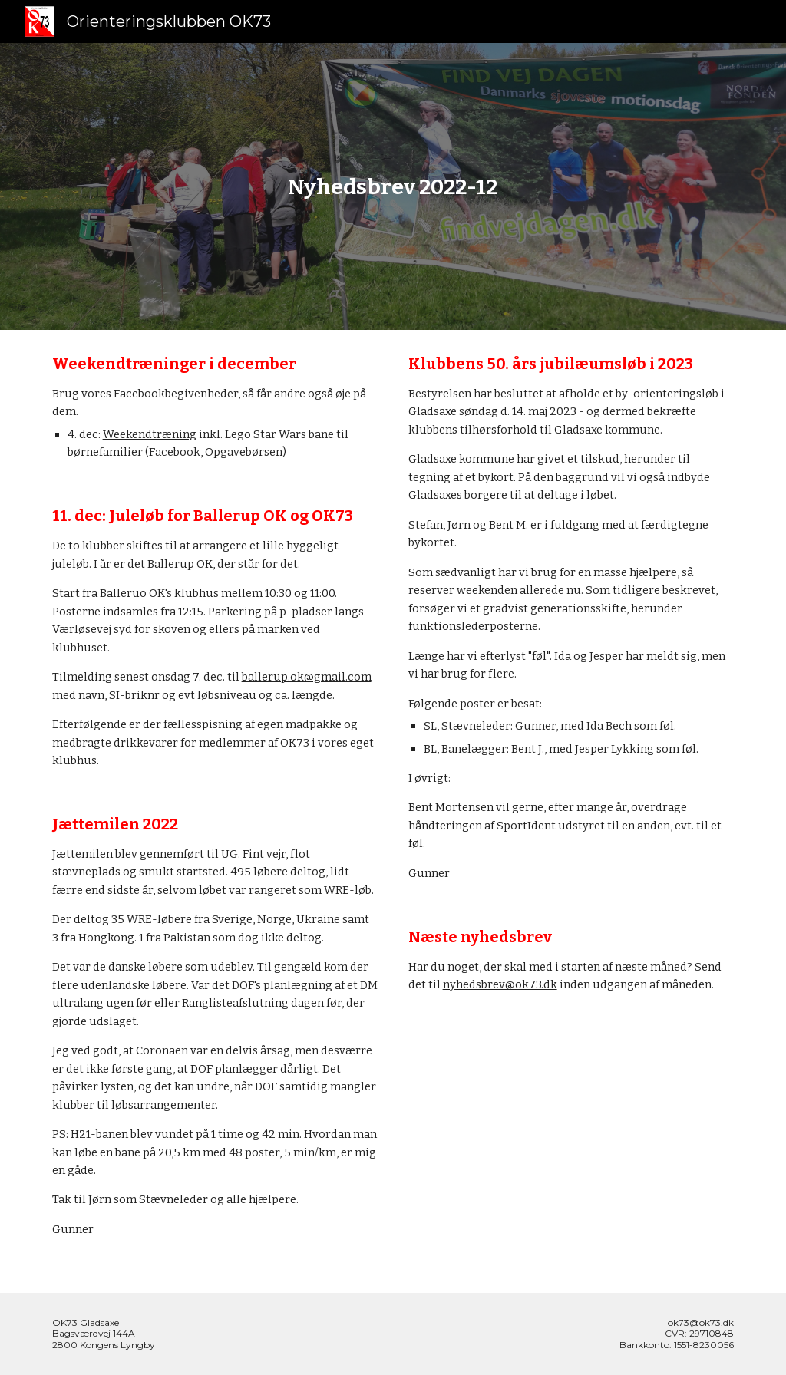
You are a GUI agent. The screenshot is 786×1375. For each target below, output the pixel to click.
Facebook (174, 452)
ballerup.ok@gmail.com (307, 677)
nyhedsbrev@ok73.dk (500, 984)
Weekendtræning (149, 434)
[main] (392, 186)
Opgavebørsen (243, 452)
